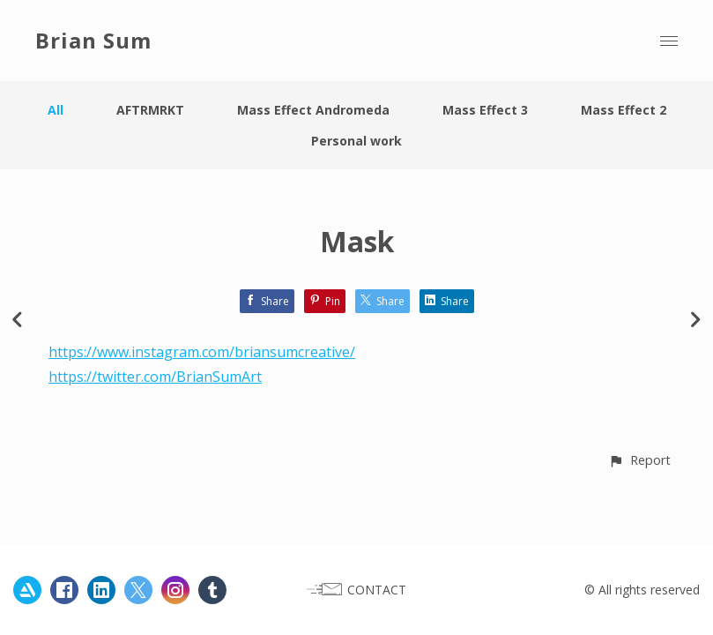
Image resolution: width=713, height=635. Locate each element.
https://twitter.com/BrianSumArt (155, 376)
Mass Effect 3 (485, 109)
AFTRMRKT (150, 109)
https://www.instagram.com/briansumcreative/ (201, 352)
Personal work (356, 140)
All (55, 109)
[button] (639, 460)
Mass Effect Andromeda (313, 109)
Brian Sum (93, 40)
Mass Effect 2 (623, 109)
